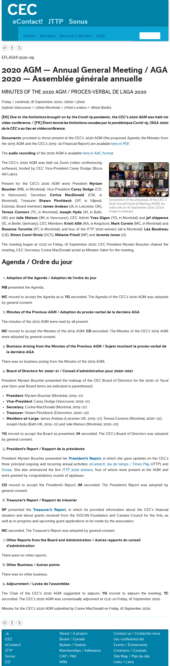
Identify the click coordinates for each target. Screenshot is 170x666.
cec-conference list (129, 639)
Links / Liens (124, 662)
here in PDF (120, 144)
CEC (8, 639)
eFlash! (29, 36)
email (5, 48)
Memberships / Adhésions (80, 650)
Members (48, 36)
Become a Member (76, 36)
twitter (19, 48)
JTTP (55, 21)
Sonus (78, 21)
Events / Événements (130, 645)
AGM (100, 36)
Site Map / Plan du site (132, 656)
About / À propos (73, 633)
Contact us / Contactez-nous (137, 633)
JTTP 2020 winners (77, 470)
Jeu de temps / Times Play (128, 464)
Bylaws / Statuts (72, 645)
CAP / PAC (68, 656)
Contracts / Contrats (130, 650)
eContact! (28, 21)
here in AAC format (98, 153)
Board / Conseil (71, 639)
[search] (144, 35)
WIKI (63, 662)
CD (7, 662)
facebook (12, 48)
